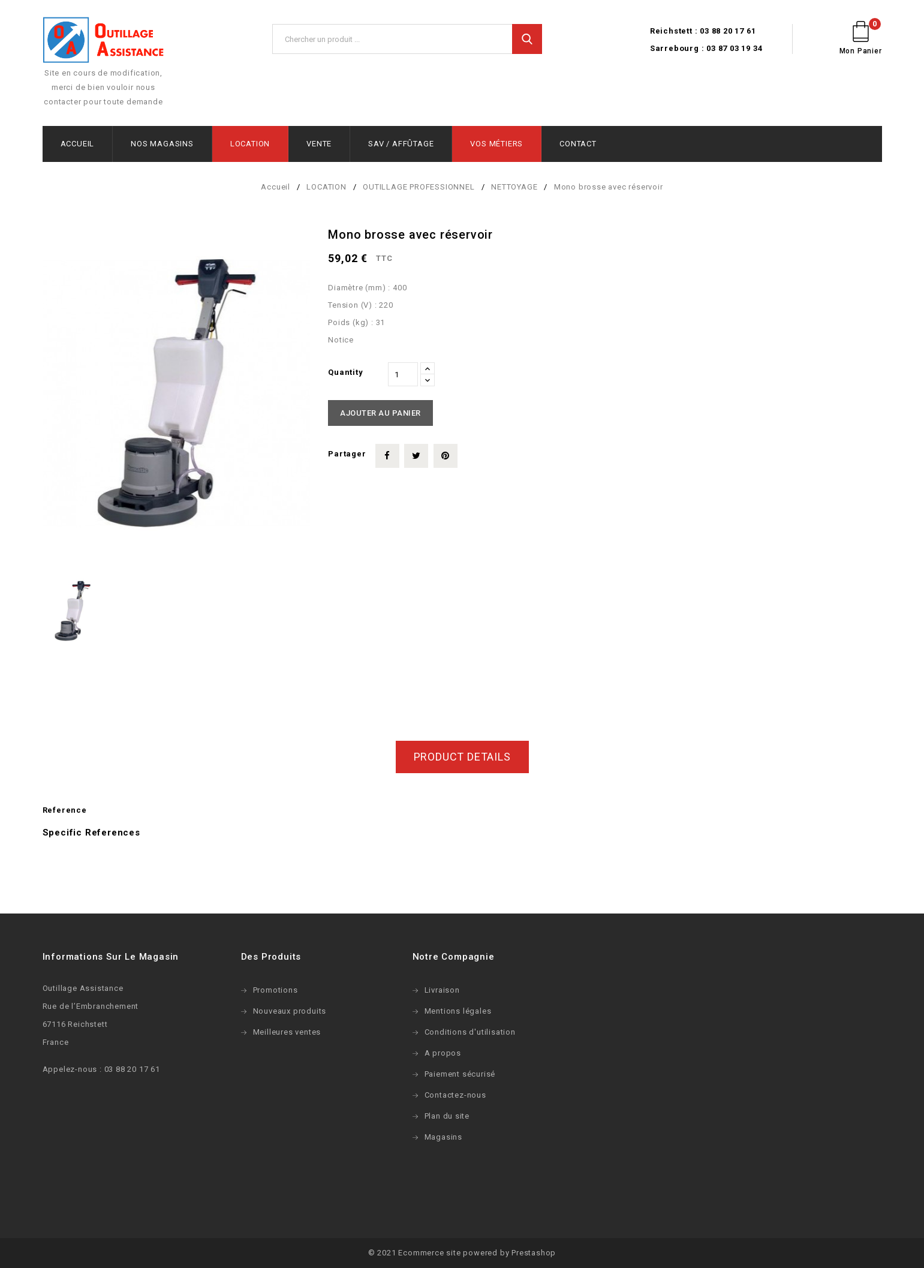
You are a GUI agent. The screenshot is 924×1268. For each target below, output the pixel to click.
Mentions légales (458, 1010)
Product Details (462, 756)
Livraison (442, 989)
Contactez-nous (455, 1094)
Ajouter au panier (380, 412)
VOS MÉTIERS (496, 143)
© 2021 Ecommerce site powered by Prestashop (462, 1252)
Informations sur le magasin (111, 956)
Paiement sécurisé (460, 1073)
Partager (387, 456)
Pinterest (446, 456)
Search (527, 39)
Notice (341, 339)
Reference (65, 810)
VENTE (319, 143)
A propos (443, 1052)
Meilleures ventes (287, 1031)
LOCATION (250, 143)
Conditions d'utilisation (470, 1031)
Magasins (443, 1136)
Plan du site (447, 1115)
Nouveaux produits (290, 1010)
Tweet (416, 456)
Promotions (275, 989)
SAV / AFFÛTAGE (401, 143)
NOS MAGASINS (162, 143)
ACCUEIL (78, 143)
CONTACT (578, 143)
